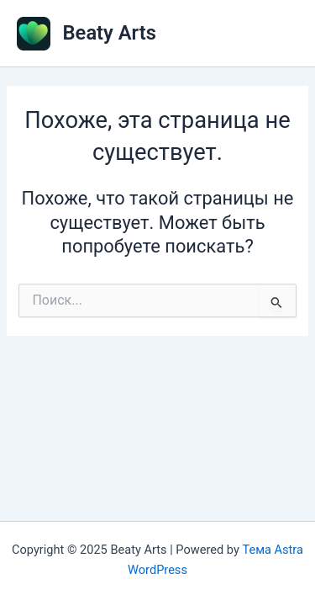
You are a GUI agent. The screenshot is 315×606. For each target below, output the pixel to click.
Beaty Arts (109, 33)
